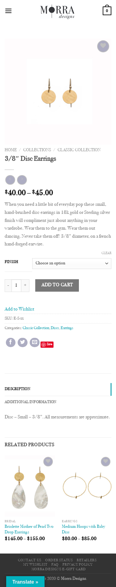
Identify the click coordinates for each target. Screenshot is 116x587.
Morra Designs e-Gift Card (59, 569)
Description (17, 389)
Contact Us (29, 560)
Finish (11, 262)
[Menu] (8, 10)
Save (49, 344)
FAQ (55, 565)
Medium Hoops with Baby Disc (83, 530)
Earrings (67, 328)
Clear (106, 253)
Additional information (31, 402)
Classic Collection (79, 150)
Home (11, 150)
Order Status (59, 560)
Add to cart (57, 285)
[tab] (58, 389)
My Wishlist (35, 565)
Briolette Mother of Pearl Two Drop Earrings (29, 530)
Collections (37, 150)
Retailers (87, 560)
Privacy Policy (77, 565)
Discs (55, 328)
